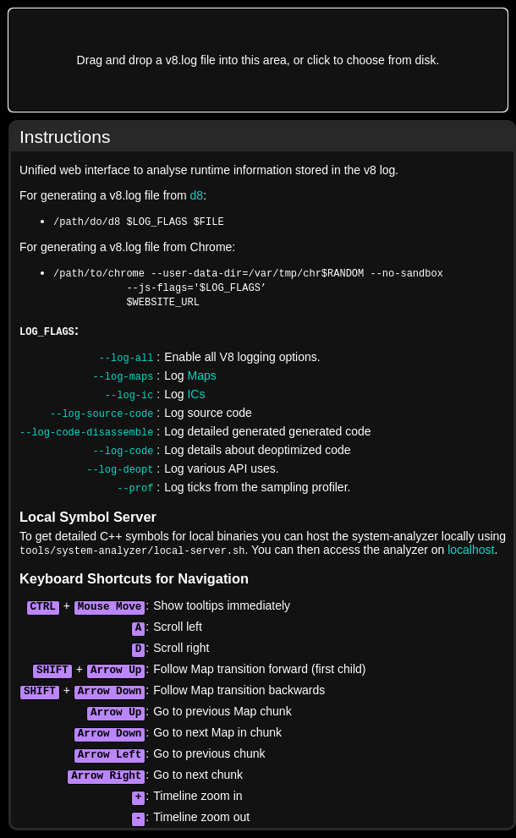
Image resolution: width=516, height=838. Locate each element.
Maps (201, 375)
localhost (470, 549)
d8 (197, 195)
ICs (196, 394)
